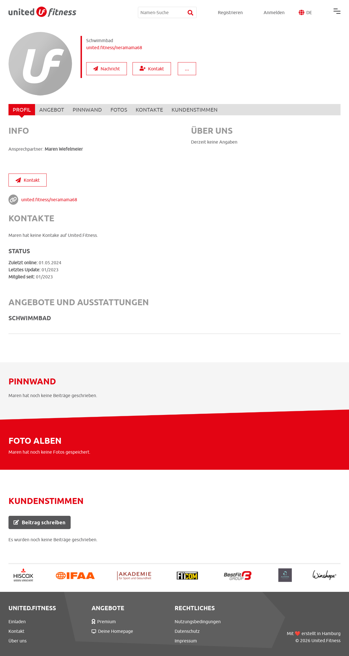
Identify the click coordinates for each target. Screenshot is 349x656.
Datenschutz (187, 631)
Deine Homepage (112, 631)
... (187, 68)
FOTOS (118, 110)
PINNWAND (87, 110)
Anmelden (274, 12)
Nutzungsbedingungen (198, 621)
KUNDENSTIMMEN (195, 110)
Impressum (186, 640)
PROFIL (22, 111)
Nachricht (106, 68)
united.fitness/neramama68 (49, 199)
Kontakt (152, 68)
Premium (104, 621)
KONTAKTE (149, 110)
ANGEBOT (51, 110)
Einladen (17, 621)
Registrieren (230, 12)
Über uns (17, 640)
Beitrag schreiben (40, 522)
